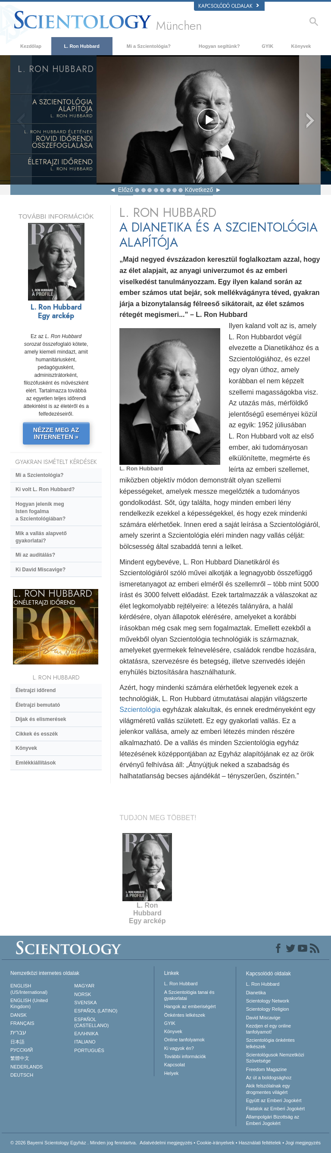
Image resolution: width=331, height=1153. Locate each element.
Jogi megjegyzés (303, 1142)
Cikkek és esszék (37, 734)
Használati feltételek (260, 1142)
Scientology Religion (267, 1009)
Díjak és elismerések (41, 719)
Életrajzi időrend (36, 690)
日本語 (17, 1041)
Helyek (171, 1073)
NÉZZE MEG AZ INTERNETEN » (56, 433)
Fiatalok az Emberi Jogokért (275, 1108)
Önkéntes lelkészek (184, 1015)
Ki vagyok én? (179, 1048)
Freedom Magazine (266, 1069)
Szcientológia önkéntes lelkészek (270, 1043)
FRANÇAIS (22, 1023)
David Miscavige (263, 1017)
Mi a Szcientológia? (149, 46)
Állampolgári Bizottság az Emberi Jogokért (273, 1119)
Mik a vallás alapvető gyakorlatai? (41, 537)
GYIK (267, 46)
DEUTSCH (21, 1075)
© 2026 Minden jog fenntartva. (73, 1142)
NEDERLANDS (26, 1066)
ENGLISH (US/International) (28, 988)
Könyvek (301, 46)
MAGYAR (84, 985)
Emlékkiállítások (36, 763)
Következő (199, 189)
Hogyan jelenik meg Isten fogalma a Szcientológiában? (41, 511)
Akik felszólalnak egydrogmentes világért (268, 1088)
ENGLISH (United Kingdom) (29, 1003)
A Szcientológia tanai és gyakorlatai (189, 995)
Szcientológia (139, 709)
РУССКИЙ (21, 1050)
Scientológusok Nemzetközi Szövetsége (275, 1057)
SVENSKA (85, 1002)
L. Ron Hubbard (82, 46)
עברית (18, 1032)
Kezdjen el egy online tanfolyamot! (268, 1028)
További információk (185, 1056)
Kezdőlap (30, 46)
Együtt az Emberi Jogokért (274, 1100)
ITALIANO (84, 1041)
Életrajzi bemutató (38, 705)
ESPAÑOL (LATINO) (95, 1010)
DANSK (18, 1015)
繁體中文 (19, 1058)
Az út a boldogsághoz (269, 1077)
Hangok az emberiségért (190, 1006)
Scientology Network (267, 1000)
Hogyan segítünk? (219, 46)
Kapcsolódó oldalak (228, 6)
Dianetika (256, 992)
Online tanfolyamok (184, 1039)
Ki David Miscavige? (41, 570)
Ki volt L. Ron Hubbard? (45, 489)
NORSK (82, 994)
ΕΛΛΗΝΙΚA (86, 1033)
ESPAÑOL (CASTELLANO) (91, 1022)
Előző (125, 189)
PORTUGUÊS (89, 1050)
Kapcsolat (174, 1064)
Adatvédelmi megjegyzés (166, 1142)
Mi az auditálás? (35, 555)
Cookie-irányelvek (215, 1142)
